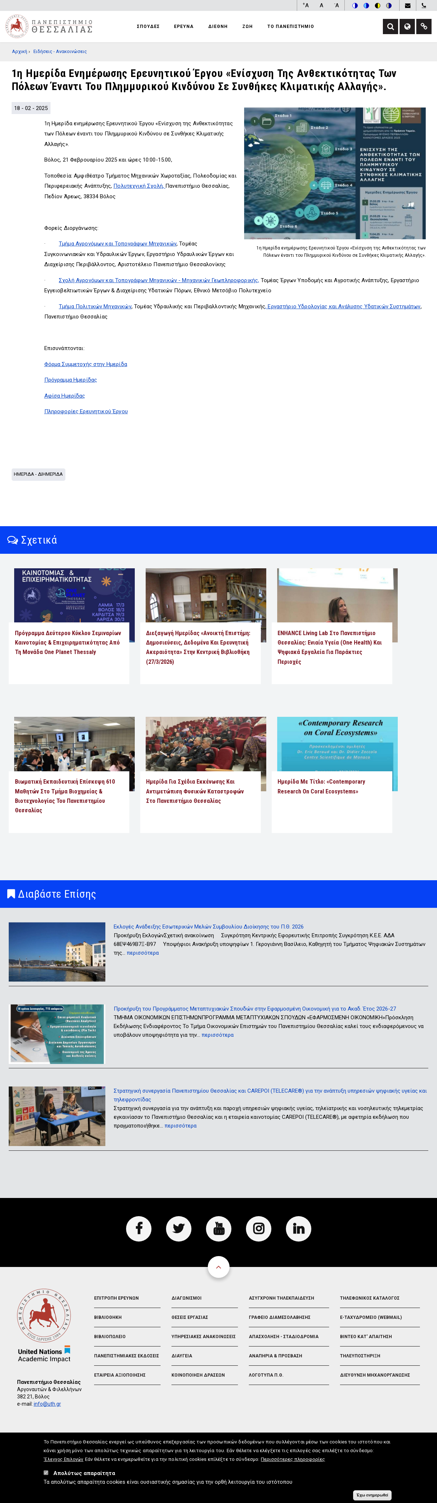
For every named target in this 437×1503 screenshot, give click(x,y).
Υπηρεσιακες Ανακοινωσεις (203, 1336)
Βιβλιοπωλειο (110, 1336)
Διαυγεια (181, 1355)
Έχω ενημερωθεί (372, 1496)
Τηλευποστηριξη (360, 1355)
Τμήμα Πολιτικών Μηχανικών (95, 306)
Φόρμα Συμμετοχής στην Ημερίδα (85, 364)
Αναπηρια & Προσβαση (275, 1355)
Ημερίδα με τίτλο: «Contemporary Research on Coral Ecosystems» (321, 786)
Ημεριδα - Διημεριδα (38, 474)
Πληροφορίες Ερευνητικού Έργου (86, 411)
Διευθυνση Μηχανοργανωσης (375, 1375)
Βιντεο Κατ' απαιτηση (366, 1336)
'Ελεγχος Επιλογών (63, 1460)
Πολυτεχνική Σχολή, (139, 186)
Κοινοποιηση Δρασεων (198, 1375)
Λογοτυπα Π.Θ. (266, 1375)
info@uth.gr (47, 1404)
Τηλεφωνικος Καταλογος (370, 1298)
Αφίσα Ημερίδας (64, 396)
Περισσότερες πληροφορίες (293, 1460)
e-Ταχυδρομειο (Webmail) (371, 1317)
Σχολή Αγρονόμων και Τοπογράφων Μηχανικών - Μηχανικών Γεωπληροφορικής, (159, 280)
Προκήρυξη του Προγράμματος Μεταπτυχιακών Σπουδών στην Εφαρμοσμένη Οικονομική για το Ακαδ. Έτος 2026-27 (255, 1009)
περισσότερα (143, 953)
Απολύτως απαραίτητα (84, 1474)
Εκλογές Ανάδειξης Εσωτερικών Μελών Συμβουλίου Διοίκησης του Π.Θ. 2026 (209, 926)
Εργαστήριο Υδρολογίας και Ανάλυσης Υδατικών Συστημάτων (344, 306)
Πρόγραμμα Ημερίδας (70, 380)
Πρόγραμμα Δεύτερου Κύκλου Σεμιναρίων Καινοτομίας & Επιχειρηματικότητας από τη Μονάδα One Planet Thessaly (68, 643)
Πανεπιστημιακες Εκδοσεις (126, 1355)
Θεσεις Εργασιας (189, 1317)
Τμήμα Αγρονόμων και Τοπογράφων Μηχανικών (118, 243)
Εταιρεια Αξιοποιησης (120, 1375)
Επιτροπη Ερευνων (116, 1298)
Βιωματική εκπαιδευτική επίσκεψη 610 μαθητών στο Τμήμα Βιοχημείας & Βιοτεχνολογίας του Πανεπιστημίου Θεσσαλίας (65, 796)
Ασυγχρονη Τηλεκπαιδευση (281, 1298)
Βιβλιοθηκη (108, 1317)
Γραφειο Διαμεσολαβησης (280, 1317)
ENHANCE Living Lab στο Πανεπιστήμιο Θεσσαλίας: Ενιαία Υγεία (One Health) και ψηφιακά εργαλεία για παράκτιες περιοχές (330, 647)
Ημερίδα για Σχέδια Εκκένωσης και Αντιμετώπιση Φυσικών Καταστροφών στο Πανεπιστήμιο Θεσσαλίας (195, 791)
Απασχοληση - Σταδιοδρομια (284, 1336)
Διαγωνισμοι (186, 1298)
